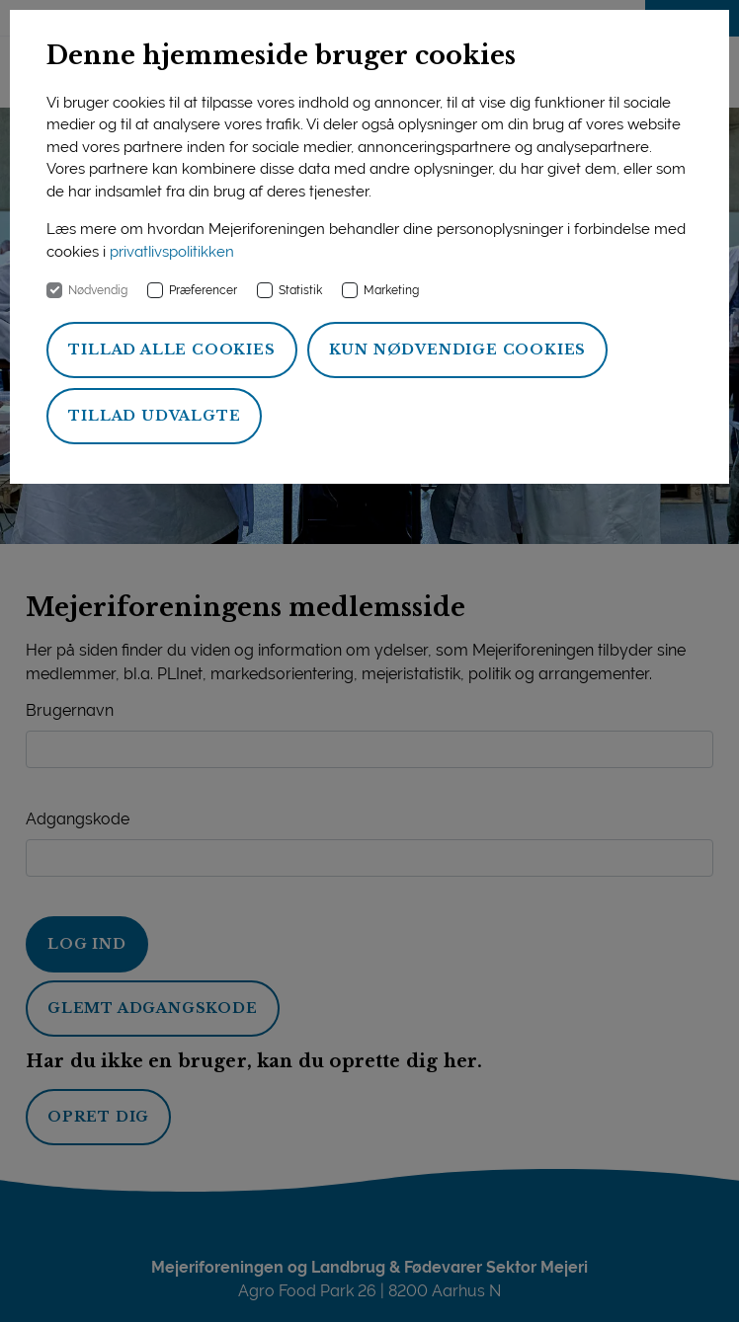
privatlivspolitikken (172, 252)
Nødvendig (97, 290)
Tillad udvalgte (154, 416)
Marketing (391, 290)
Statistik (300, 290)
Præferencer (203, 290)
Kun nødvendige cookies (458, 349)
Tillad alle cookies (171, 349)
